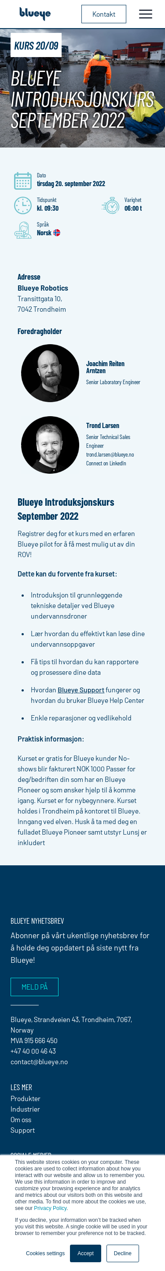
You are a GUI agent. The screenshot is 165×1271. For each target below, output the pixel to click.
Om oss (21, 1119)
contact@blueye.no (39, 1061)
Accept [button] (85, 1253)
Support (23, 1130)
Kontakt (103, 14)
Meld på (35, 987)
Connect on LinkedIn (106, 463)
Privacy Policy (50, 1208)
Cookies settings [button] (45, 1253)
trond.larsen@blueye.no (110, 454)
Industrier (25, 1109)
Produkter (25, 1098)
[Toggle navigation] (145, 14)
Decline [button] (123, 1253)
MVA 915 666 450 (34, 1040)
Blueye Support (81, 689)
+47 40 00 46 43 (33, 1051)
